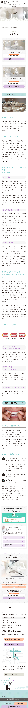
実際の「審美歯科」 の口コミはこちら (8, 541)
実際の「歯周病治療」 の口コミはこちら (9, 545)
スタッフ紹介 (5, 701)
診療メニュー (9, 27)
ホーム (3, 27)
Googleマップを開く (11, 674)
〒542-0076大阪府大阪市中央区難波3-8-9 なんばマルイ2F (14, 4)
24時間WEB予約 (15, 58)
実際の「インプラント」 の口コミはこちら (9, 538)
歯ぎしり (15, 27)
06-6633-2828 (14, 55)
